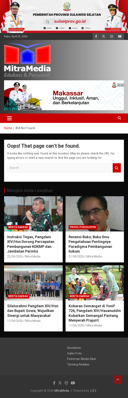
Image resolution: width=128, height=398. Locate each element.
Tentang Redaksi (78, 364)
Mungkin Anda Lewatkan (30, 190)
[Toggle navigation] (9, 118)
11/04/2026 (15, 320)
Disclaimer (74, 348)
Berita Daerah (18, 227)
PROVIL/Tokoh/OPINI (83, 227)
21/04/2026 (76, 256)
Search (117, 167)
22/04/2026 (15, 256)
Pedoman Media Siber (81, 359)
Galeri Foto (74, 353)
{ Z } (93, 390)
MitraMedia (62, 390)
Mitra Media (32, 256)
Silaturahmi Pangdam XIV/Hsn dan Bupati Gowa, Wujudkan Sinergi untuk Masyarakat (32, 311)
